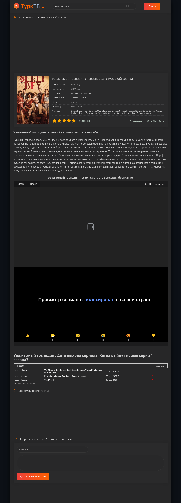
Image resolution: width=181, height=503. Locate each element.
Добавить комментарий (33, 476)
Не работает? (154, 184)
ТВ (33, 6)
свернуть (160, 366)
